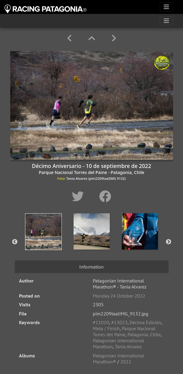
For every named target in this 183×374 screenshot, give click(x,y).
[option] (43, 240)
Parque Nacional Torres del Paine (124, 331)
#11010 (101, 322)
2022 (125, 362)
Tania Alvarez (128, 346)
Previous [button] (15, 242)
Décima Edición (145, 322)
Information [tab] (91, 267)
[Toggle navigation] (166, 6)
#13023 (119, 322)
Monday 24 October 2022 (119, 296)
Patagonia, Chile (144, 334)
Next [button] (169, 242)
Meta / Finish (106, 328)
